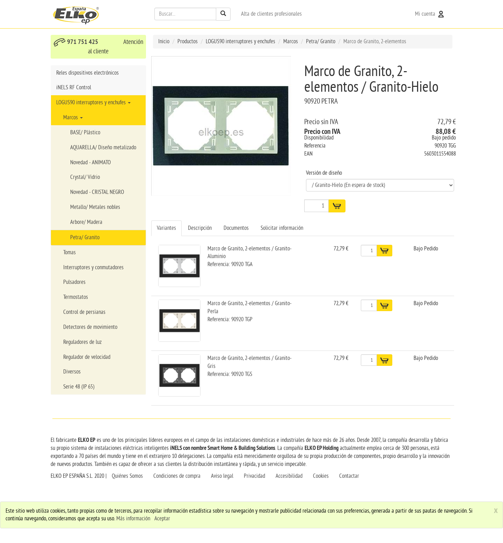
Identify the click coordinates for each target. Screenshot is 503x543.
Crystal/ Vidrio (85, 177)
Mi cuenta (430, 14)
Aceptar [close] (162, 518)
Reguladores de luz (82, 342)
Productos (187, 41)
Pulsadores (74, 282)
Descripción (200, 228)
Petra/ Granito (85, 237)
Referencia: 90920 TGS (229, 374)
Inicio (163, 41)
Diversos (72, 372)
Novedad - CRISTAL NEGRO (97, 192)
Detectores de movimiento (90, 327)
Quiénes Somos (127, 476)
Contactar (349, 476)
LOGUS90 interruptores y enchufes (93, 102)
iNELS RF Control (73, 87)
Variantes (166, 228)
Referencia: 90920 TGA (230, 264)
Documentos (236, 228)
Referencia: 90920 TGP (230, 319)
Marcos (73, 117)
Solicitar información (282, 228)
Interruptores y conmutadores (93, 267)
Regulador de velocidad (86, 357)
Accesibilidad (289, 476)
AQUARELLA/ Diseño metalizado (103, 147)
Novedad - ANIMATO (90, 162)
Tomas (69, 252)
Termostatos (75, 297)
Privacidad (254, 476)
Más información (133, 518)
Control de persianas (84, 312)
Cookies (321, 476)
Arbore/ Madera (86, 222)
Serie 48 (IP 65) (78, 387)
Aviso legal (222, 476)
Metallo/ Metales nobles (95, 207)
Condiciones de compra (177, 476)
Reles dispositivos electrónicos (87, 73)
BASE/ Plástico (85, 132)
